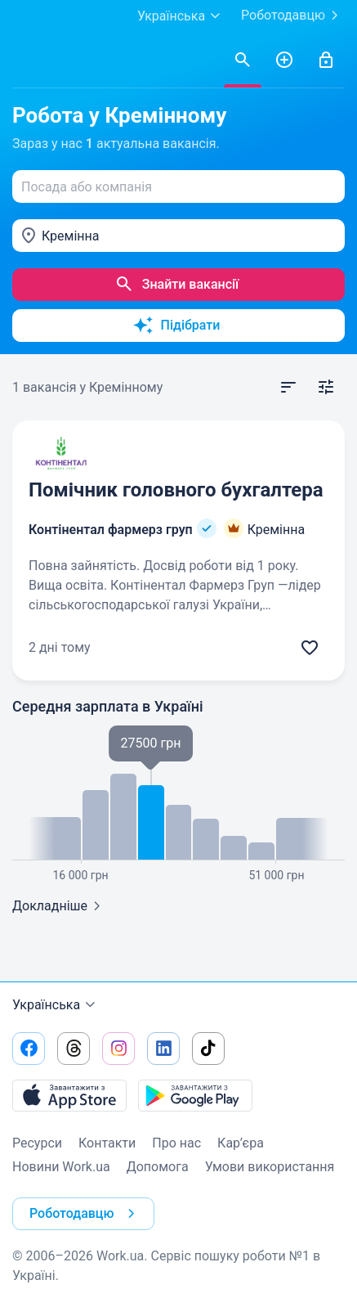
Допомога (158, 1166)
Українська (56, 1005)
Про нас (176, 1143)
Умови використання (270, 1166)
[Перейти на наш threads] (73, 1048)
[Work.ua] (28, 61)
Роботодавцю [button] (85, 1214)
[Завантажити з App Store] (69, 1095)
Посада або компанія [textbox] (86, 187)
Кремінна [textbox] (70, 236)
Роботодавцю (293, 15)
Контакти (107, 1143)
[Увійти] (326, 61)
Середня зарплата (107, 706)
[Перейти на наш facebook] (28, 1048)
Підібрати (177, 325)
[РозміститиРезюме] (284, 61)
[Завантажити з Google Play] (195, 1095)
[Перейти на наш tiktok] (208, 1048)
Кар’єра (240, 1143)
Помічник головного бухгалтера (176, 489)
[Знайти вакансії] (242, 61)
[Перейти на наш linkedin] (163, 1048)
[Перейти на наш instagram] (118, 1048)
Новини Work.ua (61, 1166)
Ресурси (37, 1143)
